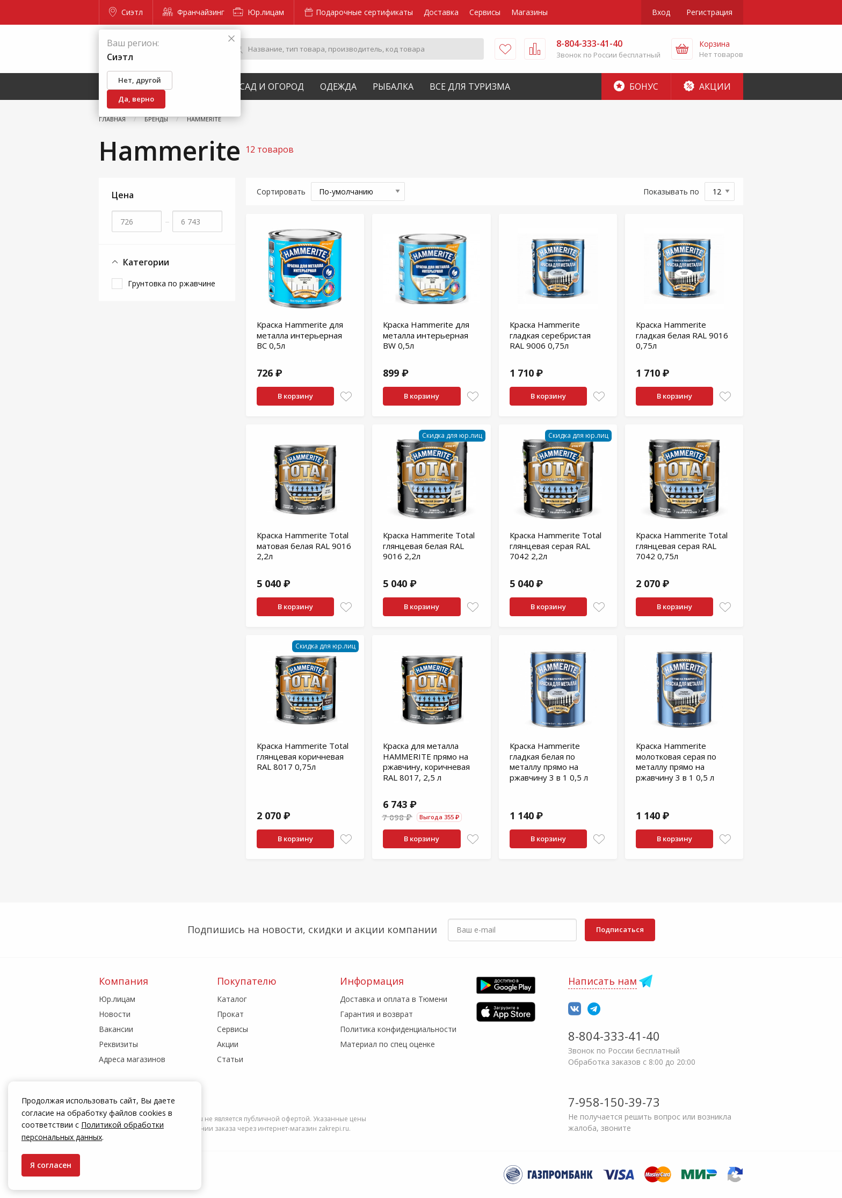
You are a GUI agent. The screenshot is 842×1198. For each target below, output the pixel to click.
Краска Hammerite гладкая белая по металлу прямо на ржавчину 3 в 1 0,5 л (549, 761)
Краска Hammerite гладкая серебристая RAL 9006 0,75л (550, 335)
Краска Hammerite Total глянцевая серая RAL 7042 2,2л (555, 545)
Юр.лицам (258, 12)
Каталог (232, 999)
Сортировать (281, 191)
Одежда (338, 86)
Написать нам (602, 981)
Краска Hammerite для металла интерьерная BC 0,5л (300, 335)
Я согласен (50, 1165)
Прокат (230, 1014)
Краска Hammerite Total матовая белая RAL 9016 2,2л (304, 545)
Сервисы (484, 12)
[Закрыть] (231, 39)
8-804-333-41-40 (614, 1036)
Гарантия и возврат (376, 1014)
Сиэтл (126, 12)
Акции (707, 86)
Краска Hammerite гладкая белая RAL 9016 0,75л (682, 335)
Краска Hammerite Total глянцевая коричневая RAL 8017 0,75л (303, 756)
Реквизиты (118, 1044)
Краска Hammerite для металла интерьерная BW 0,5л (426, 335)
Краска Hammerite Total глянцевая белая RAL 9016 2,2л (429, 545)
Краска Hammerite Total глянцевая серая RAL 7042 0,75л (682, 545)
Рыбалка (393, 86)
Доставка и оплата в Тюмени (393, 999)
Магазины (529, 12)
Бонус (636, 86)
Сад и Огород (271, 86)
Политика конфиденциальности (398, 1029)
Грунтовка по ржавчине (171, 283)
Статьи (230, 1059)
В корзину (295, 396)
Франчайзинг (193, 12)
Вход (661, 12)
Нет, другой (139, 80)
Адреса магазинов (132, 1059)
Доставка (441, 12)
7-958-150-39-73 (614, 1102)
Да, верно (136, 99)
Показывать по (671, 191)
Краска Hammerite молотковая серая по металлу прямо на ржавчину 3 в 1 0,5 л (676, 761)
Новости (114, 1014)
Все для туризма (470, 86)
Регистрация (709, 12)
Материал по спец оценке (387, 1044)
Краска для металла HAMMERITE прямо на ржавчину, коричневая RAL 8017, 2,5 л (426, 761)
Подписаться (620, 929)
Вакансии (116, 1029)
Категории (140, 262)
